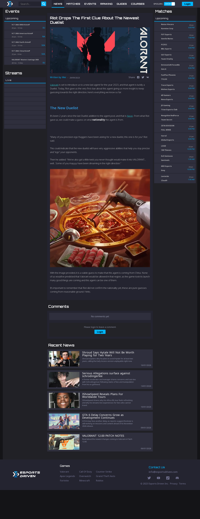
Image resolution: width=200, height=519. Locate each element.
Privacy (174, 512)
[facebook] (138, 92)
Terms (182, 512)
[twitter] (143, 92)
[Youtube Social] (158, 507)
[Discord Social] (167, 507)
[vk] (147, 92)
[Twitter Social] (149, 507)
